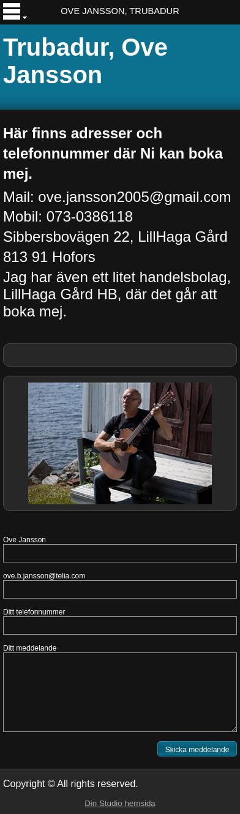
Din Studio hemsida (120, 803)
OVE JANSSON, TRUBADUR (120, 11)
